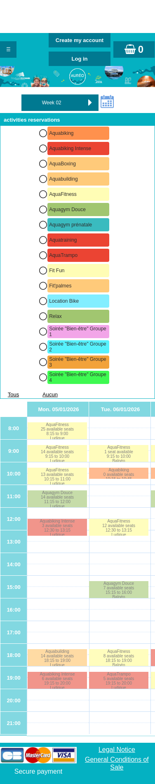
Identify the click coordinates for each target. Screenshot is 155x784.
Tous (13, 394)
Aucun (50, 394)
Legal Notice (117, 749)
